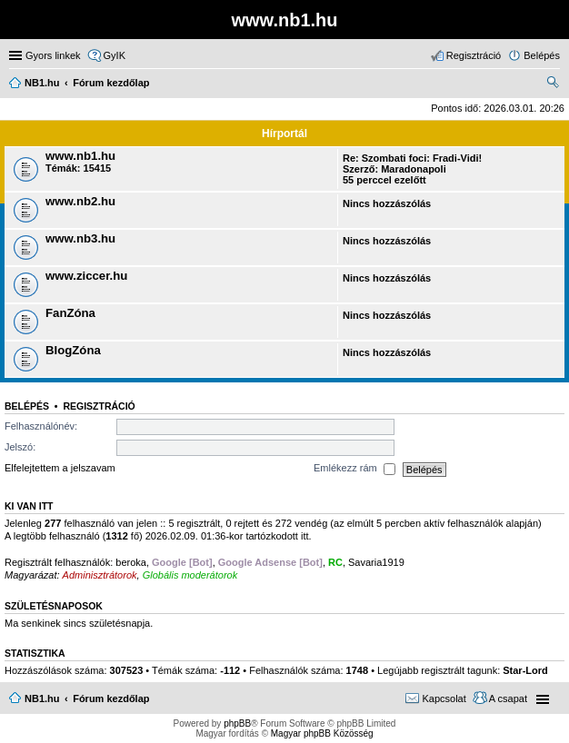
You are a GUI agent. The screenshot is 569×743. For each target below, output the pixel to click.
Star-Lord (525, 670)
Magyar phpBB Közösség (322, 733)
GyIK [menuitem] (114, 55)
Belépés (27, 406)
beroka (130, 562)
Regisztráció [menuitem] (474, 55)
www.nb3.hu (80, 238)
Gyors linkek (53, 55)
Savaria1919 (376, 562)
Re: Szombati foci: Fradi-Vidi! (412, 158)
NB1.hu (42, 698)
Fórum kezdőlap (111, 698)
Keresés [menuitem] (552, 84)
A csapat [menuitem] (508, 698)
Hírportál (284, 133)
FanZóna (70, 313)
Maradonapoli (413, 168)
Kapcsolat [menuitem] (443, 698)
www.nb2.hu (80, 201)
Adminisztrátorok (100, 575)
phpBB (237, 723)
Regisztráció (99, 406)
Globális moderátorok (190, 575)
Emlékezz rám (354, 469)
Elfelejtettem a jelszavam (60, 468)
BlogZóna (73, 350)
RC (335, 562)
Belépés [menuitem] (542, 55)
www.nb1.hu (80, 156)
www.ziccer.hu (86, 275)
